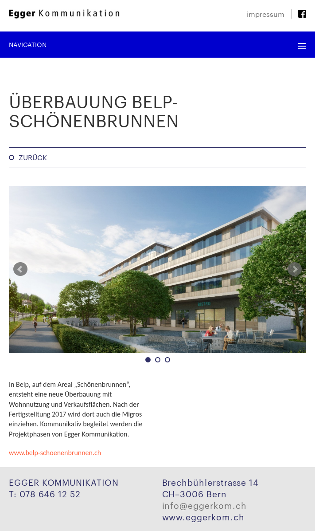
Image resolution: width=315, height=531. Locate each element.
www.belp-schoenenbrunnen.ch (55, 452)
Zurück (33, 157)
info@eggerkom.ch (204, 505)
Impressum (265, 14)
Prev (20, 269)
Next (295, 269)
